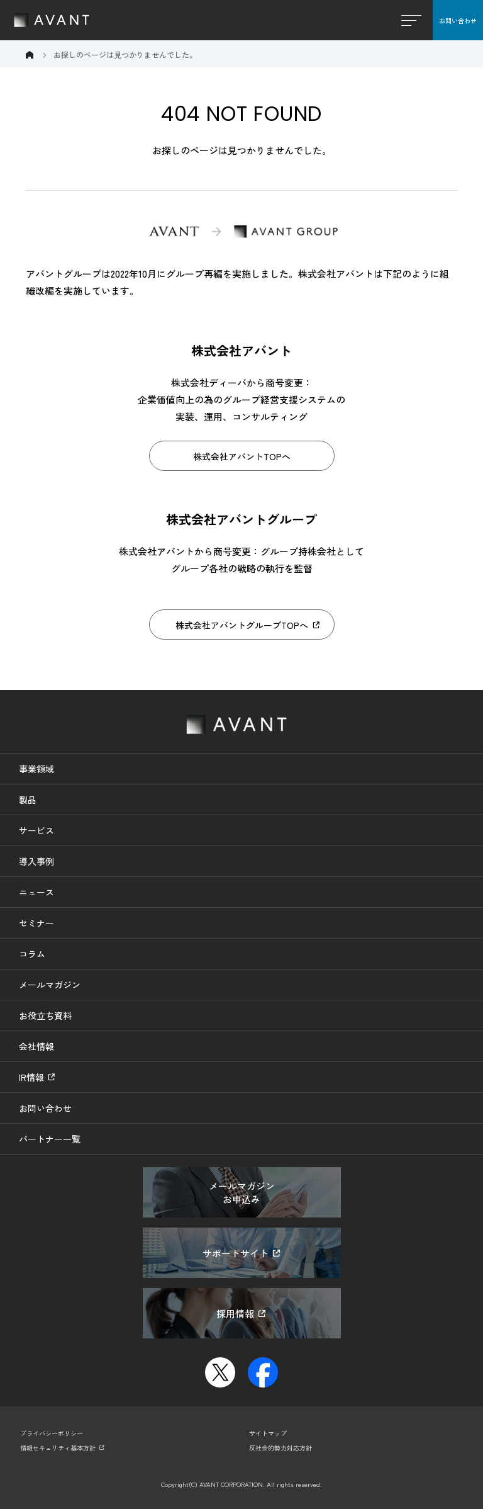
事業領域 (36, 768)
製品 (27, 799)
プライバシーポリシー (51, 1433)
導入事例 (36, 861)
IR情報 (31, 1077)
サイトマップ (268, 1433)
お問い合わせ (458, 20)
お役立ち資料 (45, 1015)
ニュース (36, 892)
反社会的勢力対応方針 (280, 1447)
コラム (32, 953)
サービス (36, 830)
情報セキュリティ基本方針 (58, 1447)
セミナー (36, 923)
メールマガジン (49, 984)
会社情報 (36, 1046)
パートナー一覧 (49, 1139)
